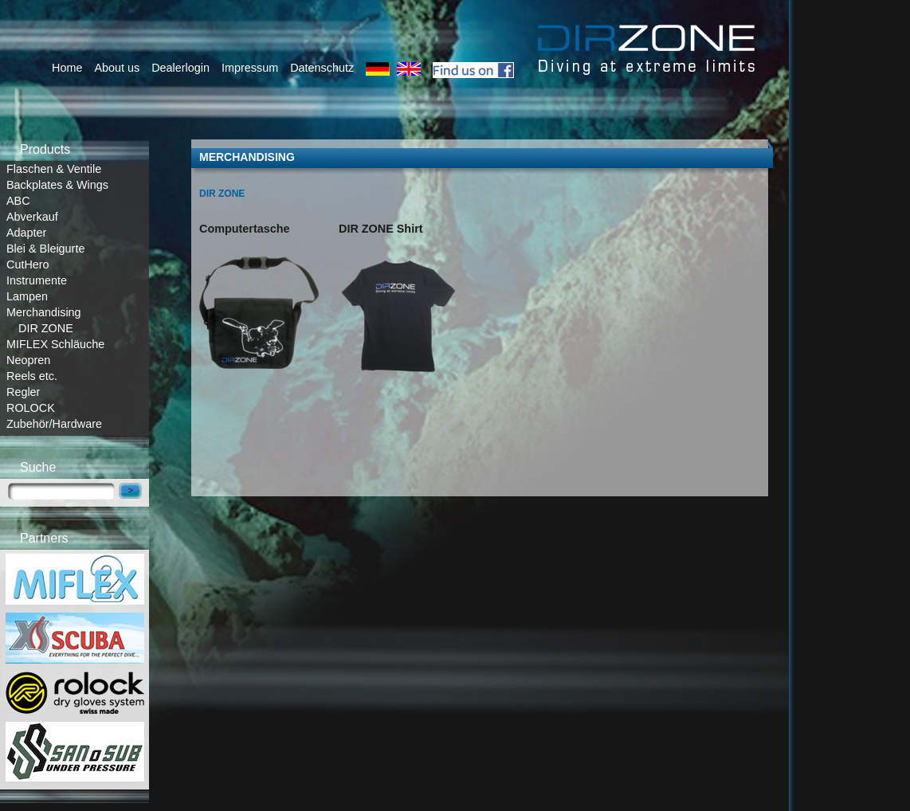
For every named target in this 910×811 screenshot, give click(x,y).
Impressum (250, 67)
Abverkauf (32, 216)
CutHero (27, 264)
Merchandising (43, 312)
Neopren (28, 360)
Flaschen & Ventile (53, 169)
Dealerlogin (180, 67)
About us (116, 67)
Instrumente (36, 280)
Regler (23, 392)
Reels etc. (31, 376)
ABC (18, 200)
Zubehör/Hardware (54, 423)
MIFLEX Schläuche (55, 344)
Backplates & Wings (57, 184)
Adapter (26, 232)
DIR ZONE (45, 328)
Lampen (27, 296)
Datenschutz (322, 67)
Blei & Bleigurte (45, 248)
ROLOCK (30, 408)
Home (67, 67)
